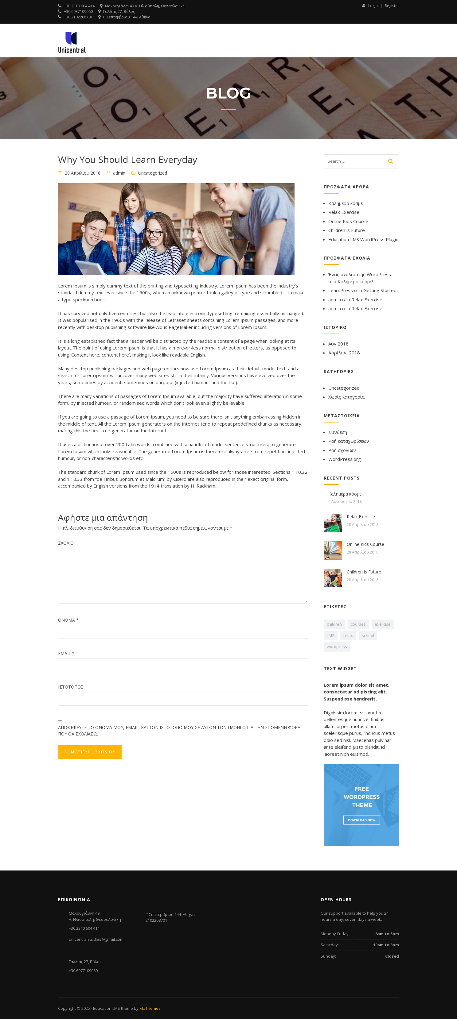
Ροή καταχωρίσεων (348, 441)
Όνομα (68, 620)
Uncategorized (152, 173)
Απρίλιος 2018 (344, 352)
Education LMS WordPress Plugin (363, 239)
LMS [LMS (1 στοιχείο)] (330, 635)
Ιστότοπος (71, 687)
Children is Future (346, 230)
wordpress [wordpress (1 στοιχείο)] (337, 646)
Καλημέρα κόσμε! (346, 203)
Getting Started (379, 290)
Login (370, 5)
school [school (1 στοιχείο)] (368, 635)
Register (392, 6)
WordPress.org (344, 459)
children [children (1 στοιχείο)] (334, 624)
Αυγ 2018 (338, 344)
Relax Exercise (343, 212)
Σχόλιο (66, 543)
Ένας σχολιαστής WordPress (359, 274)
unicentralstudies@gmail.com (96, 939)
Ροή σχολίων (342, 450)
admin (119, 173)
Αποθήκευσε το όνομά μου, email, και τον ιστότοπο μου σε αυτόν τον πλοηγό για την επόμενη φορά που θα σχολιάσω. (179, 730)
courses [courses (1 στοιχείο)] (358, 624)
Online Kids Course (348, 221)
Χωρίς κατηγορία (346, 397)
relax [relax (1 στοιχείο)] (348, 635)
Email (66, 653)
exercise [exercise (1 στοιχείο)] (383, 624)
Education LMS (106, 1008)
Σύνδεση (337, 432)
